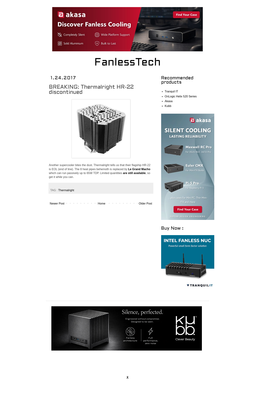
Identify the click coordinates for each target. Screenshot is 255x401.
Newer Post (57, 203)
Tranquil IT (171, 91)
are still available (134, 173)
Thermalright (66, 190)
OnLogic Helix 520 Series (181, 96)
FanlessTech (127, 63)
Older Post (145, 203)
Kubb (168, 105)
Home (101, 203)
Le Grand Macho (139, 169)
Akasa (168, 101)
